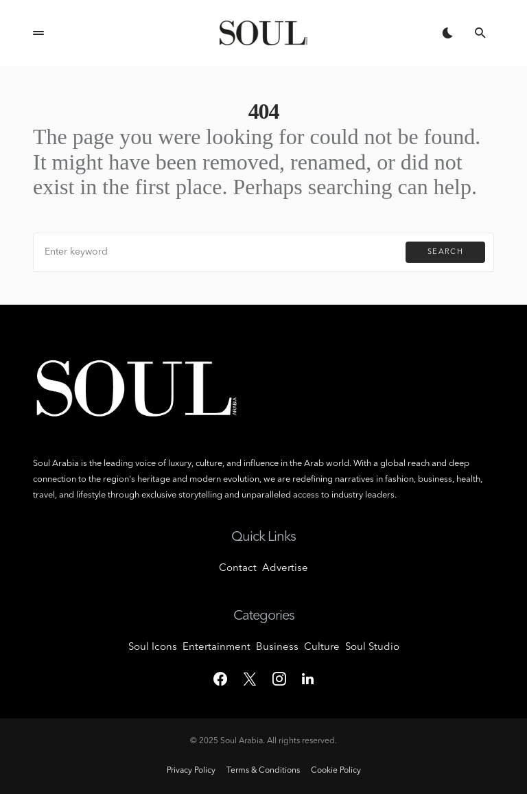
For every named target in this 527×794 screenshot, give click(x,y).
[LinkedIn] (308, 679)
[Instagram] (279, 679)
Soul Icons (152, 647)
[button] (38, 33)
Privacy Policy (191, 771)
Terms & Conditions (263, 771)
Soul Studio (372, 647)
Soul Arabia (241, 741)
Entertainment (216, 647)
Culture (322, 647)
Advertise (285, 568)
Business (277, 647)
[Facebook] (220, 679)
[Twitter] (250, 679)
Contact (238, 568)
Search (445, 252)
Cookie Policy (336, 771)
